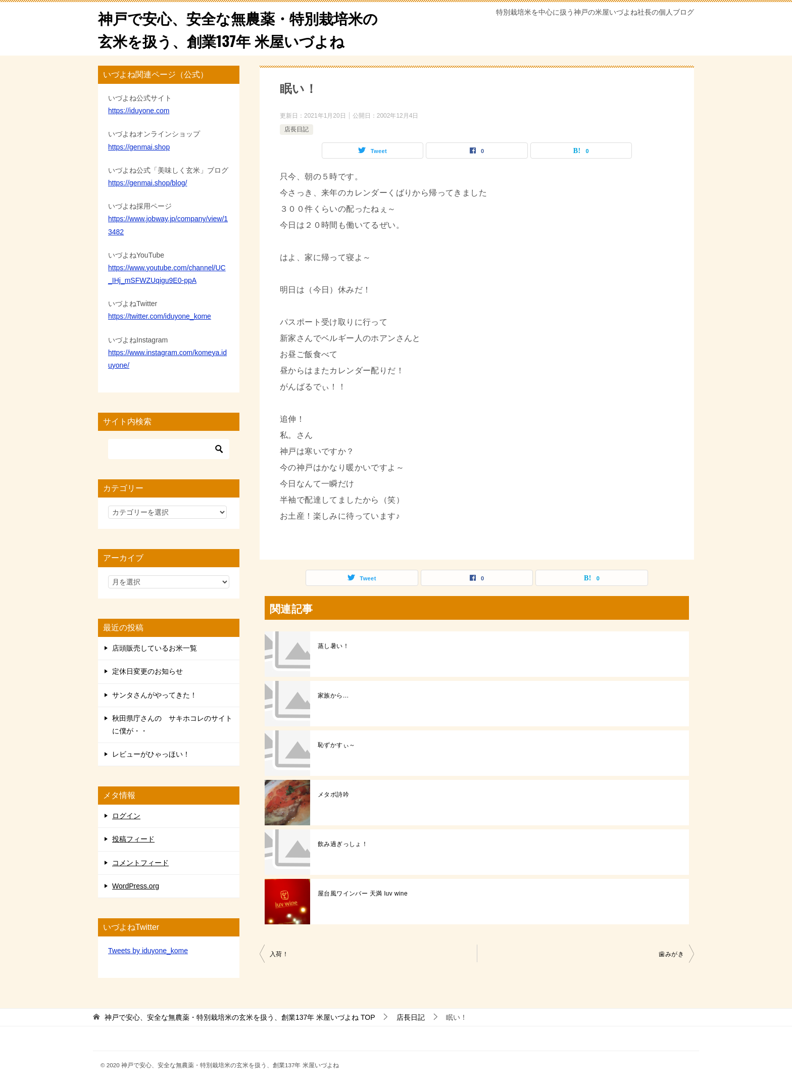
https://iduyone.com (138, 111)
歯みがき (671, 954)
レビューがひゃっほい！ (151, 754)
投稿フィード (133, 839)
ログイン (126, 816)
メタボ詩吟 (333, 794)
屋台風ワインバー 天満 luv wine (363, 893)
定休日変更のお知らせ (147, 671)
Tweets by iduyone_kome (148, 951)
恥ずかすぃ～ (336, 745)
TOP (240, 1017)
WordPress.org (135, 886)
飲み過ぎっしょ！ (343, 844)
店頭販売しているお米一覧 (154, 648)
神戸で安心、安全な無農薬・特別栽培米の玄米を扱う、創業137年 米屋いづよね (242, 29)
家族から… (333, 695)
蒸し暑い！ (333, 646)
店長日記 (296, 129)
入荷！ (279, 954)
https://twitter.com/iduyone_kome (159, 316)
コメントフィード (140, 863)
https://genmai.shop (139, 147)
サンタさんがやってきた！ (154, 695)
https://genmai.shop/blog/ (147, 183)
